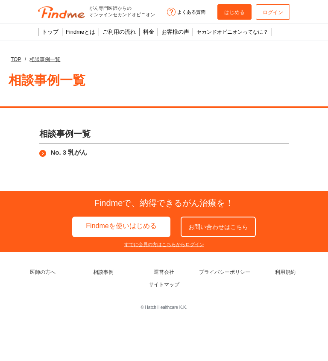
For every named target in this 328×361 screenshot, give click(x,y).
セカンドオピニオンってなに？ (232, 32)
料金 (148, 32)
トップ (50, 32)
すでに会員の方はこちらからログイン (164, 244)
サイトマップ (164, 285)
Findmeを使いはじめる (121, 225)
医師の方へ (43, 272)
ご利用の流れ (119, 32)
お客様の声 (175, 32)
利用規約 (285, 272)
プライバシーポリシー (224, 272)
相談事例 (103, 272)
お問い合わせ (218, 226)
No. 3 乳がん (69, 152)
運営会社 (164, 272)
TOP (16, 59)
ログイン (273, 12)
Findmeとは (80, 32)
